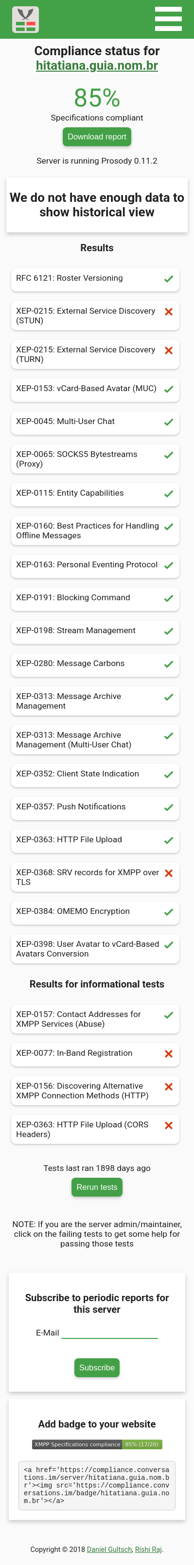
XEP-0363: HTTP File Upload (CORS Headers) (95, 1129)
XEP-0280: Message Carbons (95, 665)
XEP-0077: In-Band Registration (95, 1055)
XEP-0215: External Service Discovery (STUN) (95, 315)
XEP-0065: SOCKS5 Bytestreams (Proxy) (95, 459)
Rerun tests (96, 1187)
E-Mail (47, 1332)
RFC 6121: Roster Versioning (95, 280)
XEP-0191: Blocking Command (95, 599)
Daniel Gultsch (109, 1557)
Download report (97, 136)
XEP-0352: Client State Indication (95, 775)
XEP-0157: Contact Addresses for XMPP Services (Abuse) (95, 1019)
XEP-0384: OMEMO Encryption (95, 913)
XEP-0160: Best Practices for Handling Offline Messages (95, 530)
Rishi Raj (148, 1557)
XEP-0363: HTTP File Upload (95, 841)
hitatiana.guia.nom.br (97, 65)
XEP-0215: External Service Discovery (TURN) (95, 354)
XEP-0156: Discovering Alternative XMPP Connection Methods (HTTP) (95, 1090)
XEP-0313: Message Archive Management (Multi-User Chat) (95, 739)
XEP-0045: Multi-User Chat (95, 423)
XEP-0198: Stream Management (95, 632)
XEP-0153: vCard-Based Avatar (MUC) (95, 390)
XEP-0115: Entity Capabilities (95, 494)
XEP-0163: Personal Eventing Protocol (95, 566)
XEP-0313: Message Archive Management (95, 701)
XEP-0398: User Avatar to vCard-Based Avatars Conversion (95, 948)
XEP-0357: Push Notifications (95, 808)
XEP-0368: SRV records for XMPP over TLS (95, 877)
